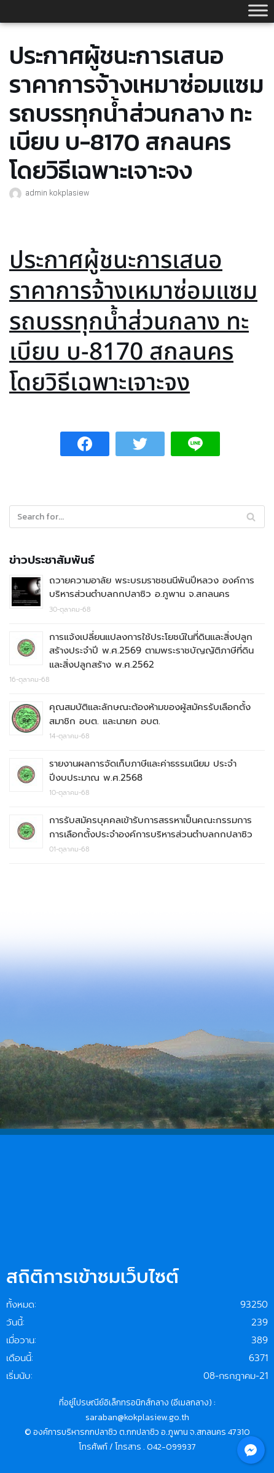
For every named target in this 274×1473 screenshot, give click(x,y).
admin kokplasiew (57, 192)
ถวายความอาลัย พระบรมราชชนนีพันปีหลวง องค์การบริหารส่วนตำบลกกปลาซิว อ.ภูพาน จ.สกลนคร (151, 587)
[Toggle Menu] (258, 10)
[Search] (251, 516)
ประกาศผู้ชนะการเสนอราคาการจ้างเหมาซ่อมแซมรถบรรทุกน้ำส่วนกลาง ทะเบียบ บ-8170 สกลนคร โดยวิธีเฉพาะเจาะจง (133, 322)
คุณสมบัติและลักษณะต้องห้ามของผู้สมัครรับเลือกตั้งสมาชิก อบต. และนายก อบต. (150, 714)
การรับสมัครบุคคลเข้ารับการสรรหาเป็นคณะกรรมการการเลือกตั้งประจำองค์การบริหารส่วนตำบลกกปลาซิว (150, 827)
